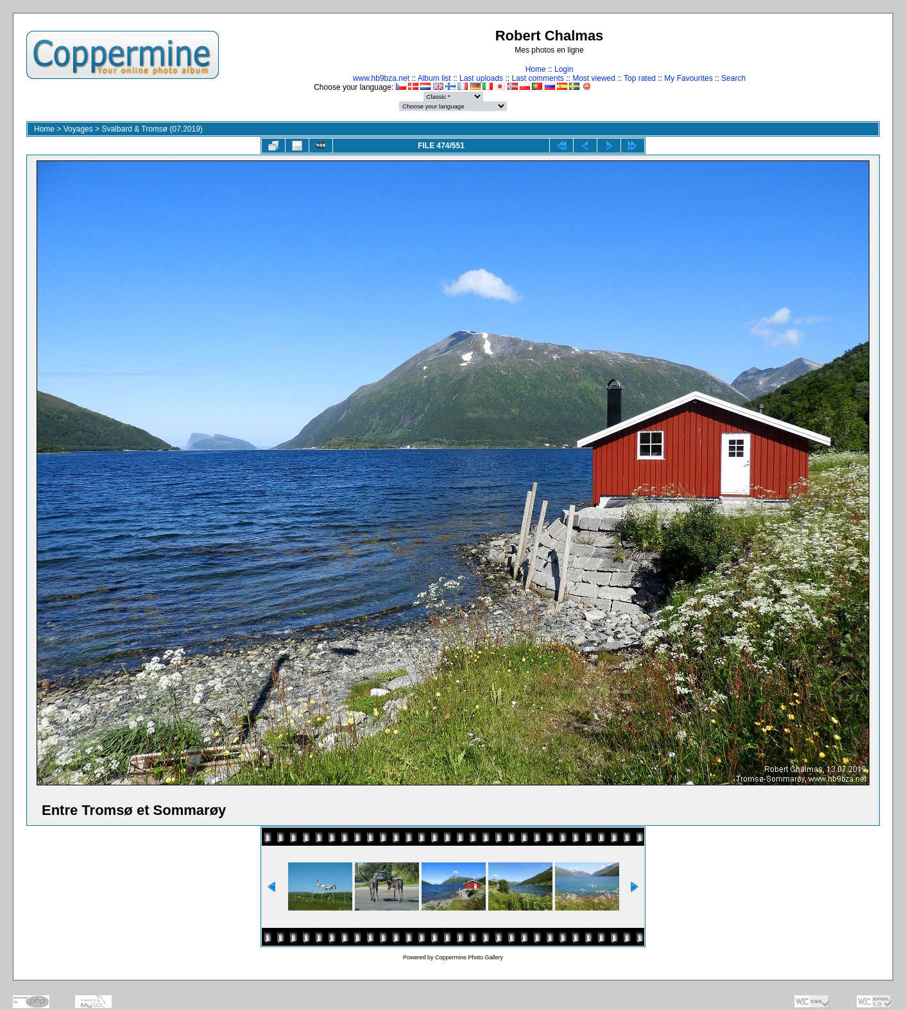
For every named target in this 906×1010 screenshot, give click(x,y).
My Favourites (688, 78)
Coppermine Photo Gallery (469, 957)
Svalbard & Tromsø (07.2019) (151, 128)
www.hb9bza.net (381, 78)
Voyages (78, 128)
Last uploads (481, 78)
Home (536, 69)
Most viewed (593, 78)
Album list (434, 78)
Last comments (537, 78)
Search (733, 78)
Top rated (640, 78)
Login (563, 69)
